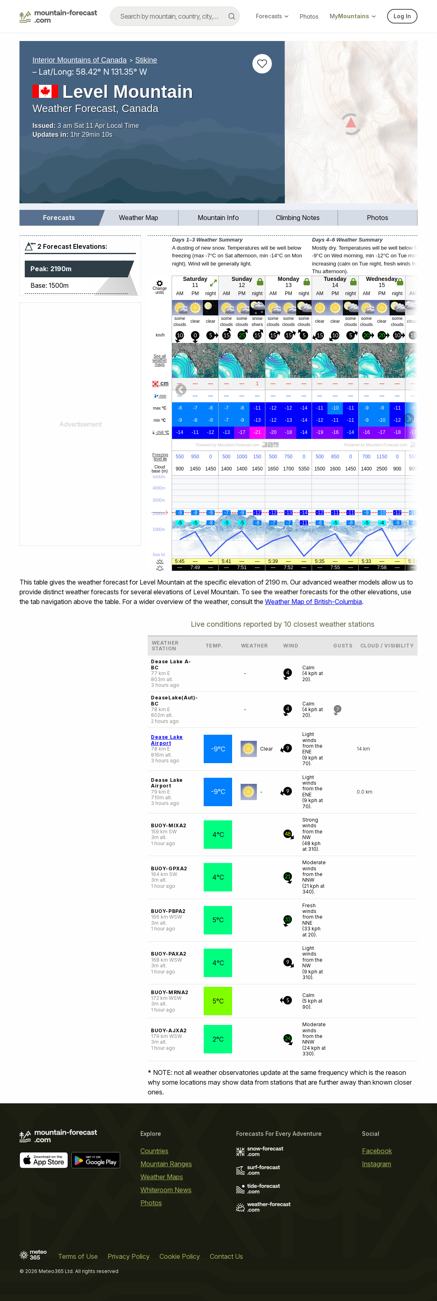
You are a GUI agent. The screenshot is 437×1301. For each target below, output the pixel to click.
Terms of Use (78, 1256)
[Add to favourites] (262, 63)
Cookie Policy (179, 1256)
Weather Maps (161, 1177)
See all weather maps (160, 360)
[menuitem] (59, 218)
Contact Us (226, 1256)
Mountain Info (218, 218)
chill (160, 432)
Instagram (376, 1164)
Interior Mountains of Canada (79, 60)
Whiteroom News (166, 1190)
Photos (309, 16)
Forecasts (272, 16)
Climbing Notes (298, 218)
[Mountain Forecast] (58, 16)
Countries (154, 1151)
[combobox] (175, 16)
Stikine (146, 60)
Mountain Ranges (166, 1164)
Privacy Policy (129, 1256)
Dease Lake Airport (167, 740)
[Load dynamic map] (351, 125)
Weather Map (138, 218)
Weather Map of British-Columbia (313, 602)
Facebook (377, 1151)
